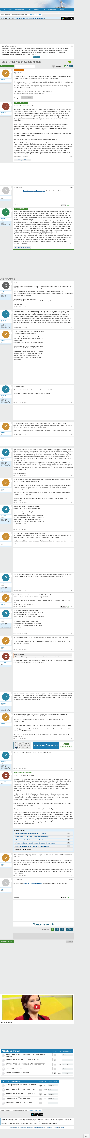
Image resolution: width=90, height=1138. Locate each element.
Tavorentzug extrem (14, 1068)
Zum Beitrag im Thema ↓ (22, 160)
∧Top (86, 1136)
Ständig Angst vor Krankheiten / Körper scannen (25, 1064)
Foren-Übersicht (5, 1110)
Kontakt (12, 1127)
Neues (10, 9)
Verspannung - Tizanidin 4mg (18, 1098)
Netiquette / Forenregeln (53, 1127)
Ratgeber (36, 9)
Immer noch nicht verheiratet (17, 1073)
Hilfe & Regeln (52, 9)
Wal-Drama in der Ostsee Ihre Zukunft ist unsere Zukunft (29, 1089)
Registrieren (60, 12)
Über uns (17, 1127)
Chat (44, 9)
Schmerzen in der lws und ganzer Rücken (23, 1059)
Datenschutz (29, 1127)
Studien (62, 9)
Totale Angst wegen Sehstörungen (20, 61)
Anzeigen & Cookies (38, 1127)
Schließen (36, 56)
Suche (29, 9)
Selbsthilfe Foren (20, 9)
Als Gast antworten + (7, 66)
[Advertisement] (43, 560)
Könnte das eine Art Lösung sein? (19, 1102)
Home (3, 9)
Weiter (69, 929)
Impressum (23, 1127)
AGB (45, 1127)
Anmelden (69, 12)
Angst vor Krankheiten (35, 1110)
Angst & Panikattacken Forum (19, 1110)
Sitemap (62, 1127)
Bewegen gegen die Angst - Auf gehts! (21, 1085)
